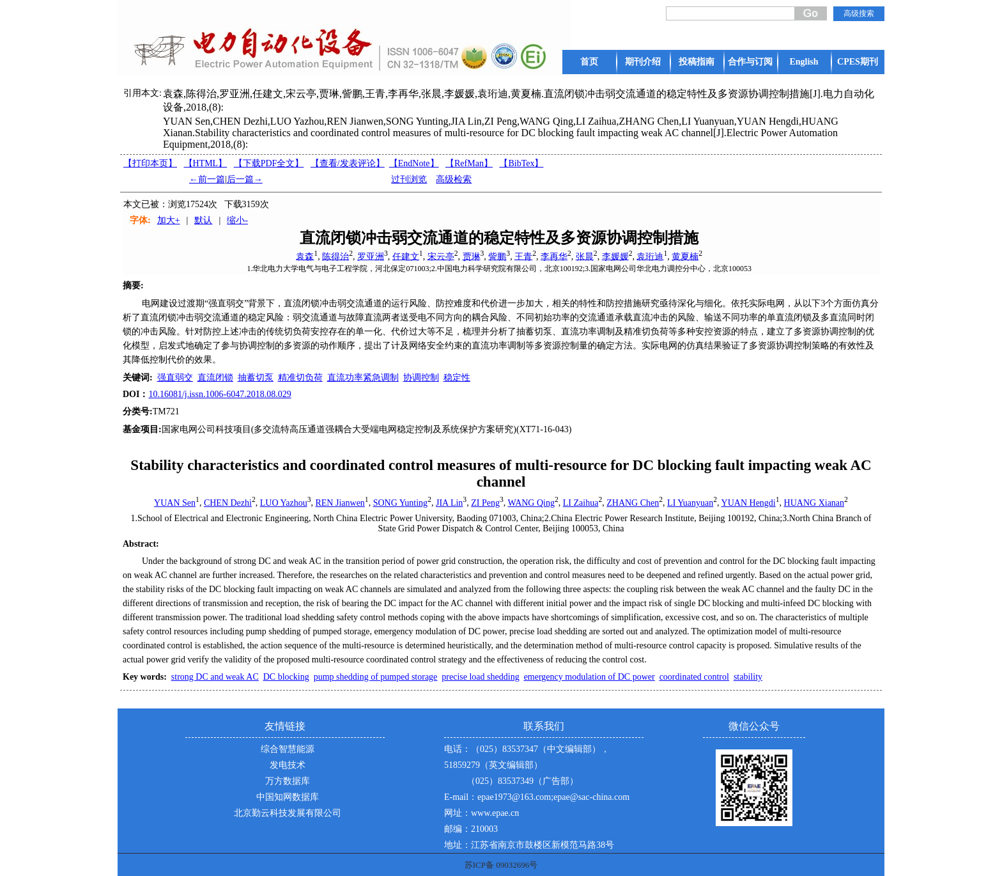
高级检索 (454, 179)
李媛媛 (615, 256)
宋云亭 (441, 256)
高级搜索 (859, 13)
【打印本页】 (150, 163)
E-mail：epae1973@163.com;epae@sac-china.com (536, 797)
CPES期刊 (857, 61)
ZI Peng (485, 503)
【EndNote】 (414, 163)
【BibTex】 (521, 163)
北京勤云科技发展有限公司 (287, 813)
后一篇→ (245, 179)
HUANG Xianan (814, 503)
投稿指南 (696, 61)
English (803, 61)
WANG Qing (531, 503)
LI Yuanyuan (690, 503)
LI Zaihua (581, 503)
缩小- (237, 220)
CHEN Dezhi (228, 503)
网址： (457, 813)
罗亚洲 (370, 256)
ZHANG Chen (632, 503)
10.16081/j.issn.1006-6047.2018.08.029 (219, 394)
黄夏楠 (685, 256)
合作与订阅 (750, 61)
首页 (589, 61)
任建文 (405, 256)
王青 (523, 256)
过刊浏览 (409, 179)
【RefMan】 (469, 163)
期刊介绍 (643, 61)
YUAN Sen (175, 503)
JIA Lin (449, 503)
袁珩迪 (649, 256)
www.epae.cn (495, 813)
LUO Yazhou (283, 503)
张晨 (585, 256)
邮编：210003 (471, 829)
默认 (203, 220)
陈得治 (335, 256)
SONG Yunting (400, 503)
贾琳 (472, 256)
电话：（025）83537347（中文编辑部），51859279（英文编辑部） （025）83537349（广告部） (527, 765)
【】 (348, 163)
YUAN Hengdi (748, 503)
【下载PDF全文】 (269, 163)
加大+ (168, 220)
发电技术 (287, 765)
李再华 (554, 256)
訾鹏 (497, 256)
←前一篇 (207, 179)
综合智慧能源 (287, 749)
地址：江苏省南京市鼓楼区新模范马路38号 (529, 845)
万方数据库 (287, 781)
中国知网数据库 (287, 797)
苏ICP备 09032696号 (501, 865)
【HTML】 (205, 163)
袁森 (305, 256)
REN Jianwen (339, 503)
